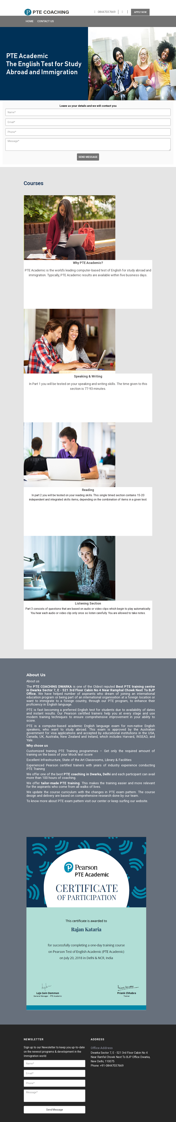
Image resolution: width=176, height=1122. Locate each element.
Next (170, 55)
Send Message (88, 148)
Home (29, 12)
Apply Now (140, 3)
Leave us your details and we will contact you (88, 97)
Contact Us (45, 12)
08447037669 (106, 3)
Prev (5, 55)
